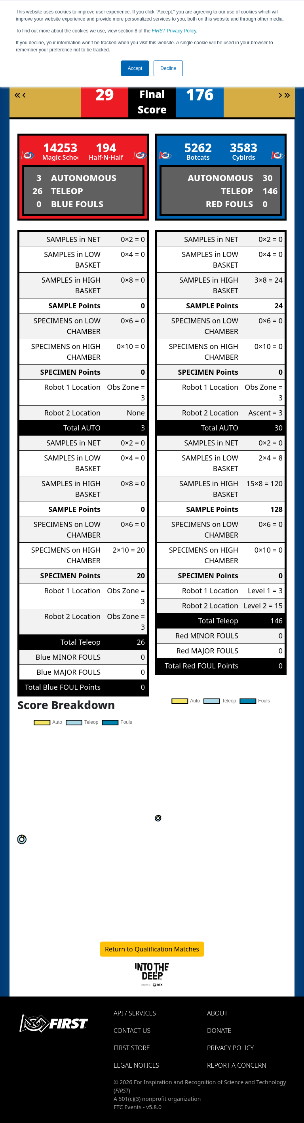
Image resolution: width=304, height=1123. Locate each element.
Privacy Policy (174, 31)
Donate (219, 1030)
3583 (243, 148)
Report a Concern (236, 1065)
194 (106, 148)
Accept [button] (135, 68)
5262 (198, 148)
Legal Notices (136, 1065)
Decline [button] (168, 68)
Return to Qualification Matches (152, 949)
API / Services (135, 1013)
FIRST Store (132, 1048)
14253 (60, 148)
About (217, 1013)
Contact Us (132, 1030)
